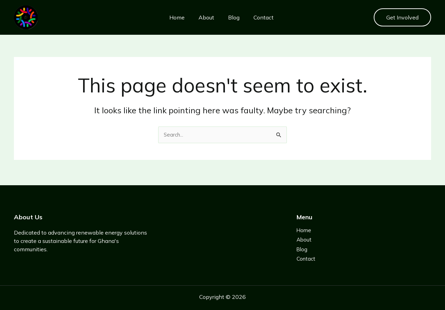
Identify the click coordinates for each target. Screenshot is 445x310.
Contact (258, 17)
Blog (228, 17)
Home (171, 17)
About (200, 17)
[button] (402, 17)
